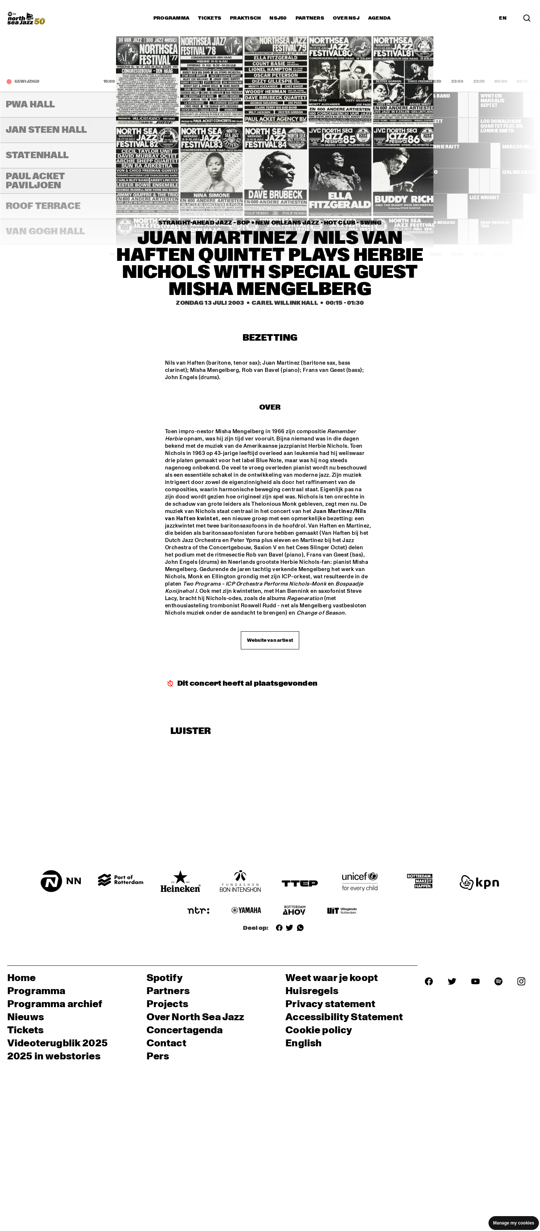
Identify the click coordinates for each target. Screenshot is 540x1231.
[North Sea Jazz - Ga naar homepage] (26, 18)
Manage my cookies (513, 1223)
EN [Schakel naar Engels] (503, 18)
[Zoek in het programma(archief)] (527, 18)
